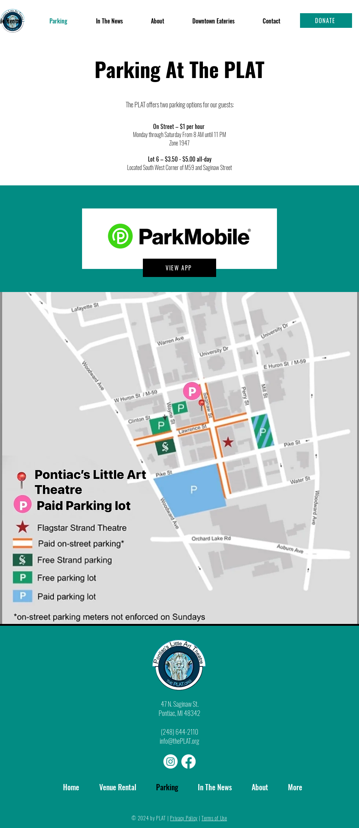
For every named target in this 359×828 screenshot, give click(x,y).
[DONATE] (326, 20)
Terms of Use (214, 818)
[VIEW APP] (179, 268)
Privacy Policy (183, 818)
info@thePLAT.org (179, 741)
